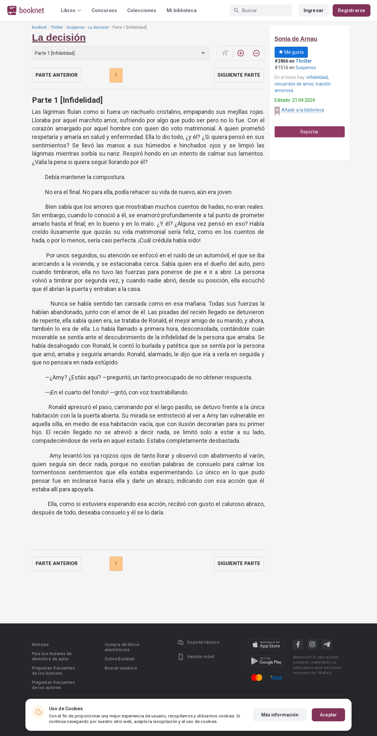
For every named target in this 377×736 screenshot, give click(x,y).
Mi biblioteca (182, 10)
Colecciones (141, 10)
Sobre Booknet (120, 658)
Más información (280, 714)
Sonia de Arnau (296, 39)
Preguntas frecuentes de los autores (53, 685)
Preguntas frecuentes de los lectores (53, 671)
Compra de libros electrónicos (122, 647)
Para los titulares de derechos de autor (51, 656)
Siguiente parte (239, 75)
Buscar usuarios (121, 668)
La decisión (98, 27)
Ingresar (314, 10)
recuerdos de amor (294, 83)
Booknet (39, 27)
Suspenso (305, 67)
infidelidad (317, 77)
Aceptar (328, 714)
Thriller (57, 27)
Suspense (75, 27)
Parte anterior (57, 75)
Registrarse (351, 10)
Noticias (40, 644)
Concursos (104, 10)
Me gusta (291, 52)
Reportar (309, 131)
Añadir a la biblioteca (302, 110)
